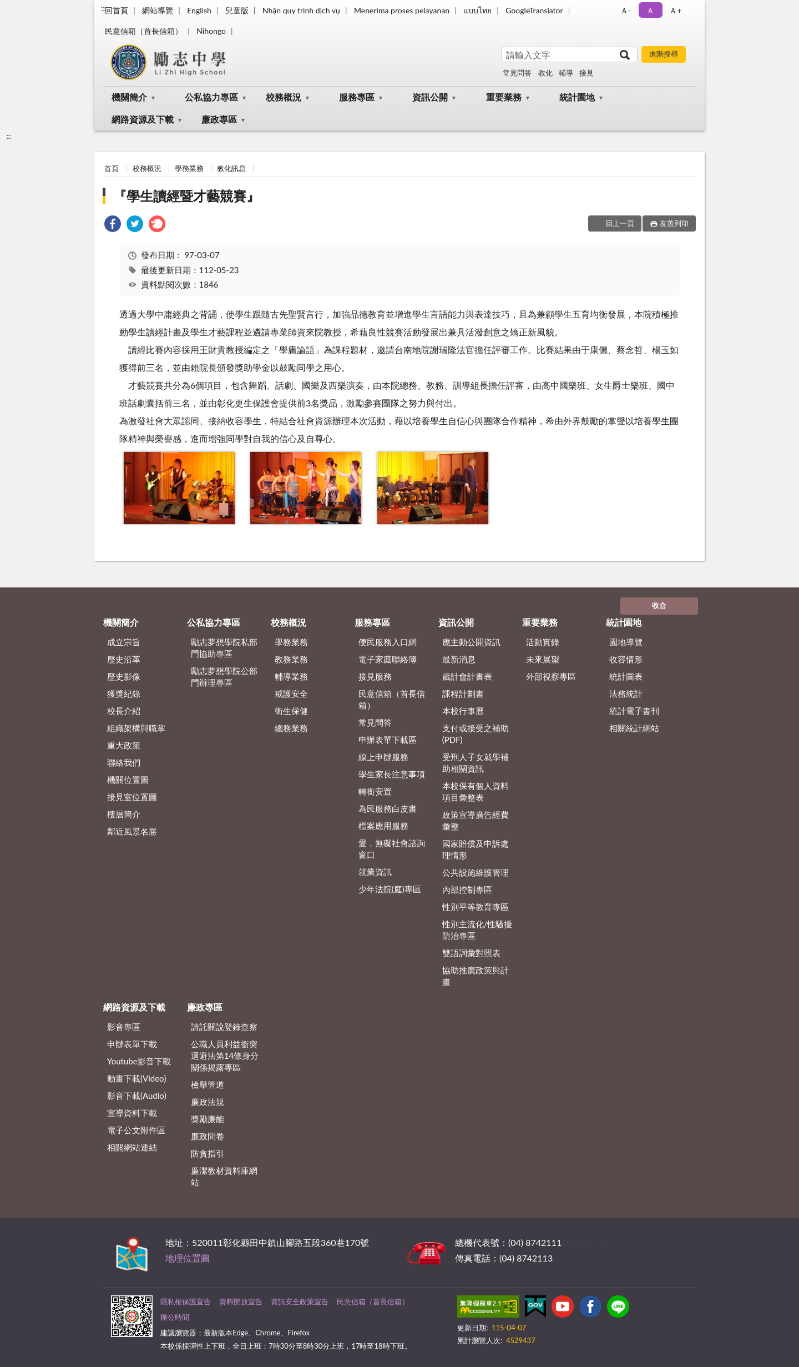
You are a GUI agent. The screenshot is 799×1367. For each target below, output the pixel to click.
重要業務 (504, 97)
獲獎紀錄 (123, 693)
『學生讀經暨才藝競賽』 (186, 196)
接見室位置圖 (132, 797)
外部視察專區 (551, 676)
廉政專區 (219, 119)
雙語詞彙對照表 (471, 953)
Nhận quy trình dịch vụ (301, 10)
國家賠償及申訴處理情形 (475, 849)
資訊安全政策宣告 (299, 1301)
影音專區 (123, 1027)
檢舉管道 (207, 1084)
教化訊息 (231, 168)
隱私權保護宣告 (185, 1301)
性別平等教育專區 (475, 907)
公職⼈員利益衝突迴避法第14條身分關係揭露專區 (225, 1055)
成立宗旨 (123, 642)
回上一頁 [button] (619, 223)
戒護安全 (291, 693)
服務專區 (357, 97)
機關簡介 (129, 97)
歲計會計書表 (467, 676)
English (199, 10)
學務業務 (189, 168)
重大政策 (123, 745)
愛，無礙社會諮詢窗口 (391, 849)
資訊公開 (430, 97)
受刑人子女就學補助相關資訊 (475, 762)
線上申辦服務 (383, 757)
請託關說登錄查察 (224, 1027)
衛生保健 (291, 711)
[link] (112, 225)
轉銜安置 (375, 791)
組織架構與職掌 (136, 728)
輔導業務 (291, 676)
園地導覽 (626, 642)
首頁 (111, 168)
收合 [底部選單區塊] (659, 605)
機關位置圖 (128, 780)
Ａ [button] (650, 10)
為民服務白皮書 (387, 808)
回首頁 (116, 10)
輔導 (566, 72)
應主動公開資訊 (471, 642)
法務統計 (626, 693)
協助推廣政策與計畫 (475, 976)
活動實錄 (542, 642)
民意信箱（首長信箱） (144, 31)
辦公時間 (174, 1317)
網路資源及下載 (143, 119)
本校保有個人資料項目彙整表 (475, 791)
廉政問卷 (207, 1136)
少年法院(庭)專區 (389, 889)
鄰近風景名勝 (132, 831)
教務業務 (291, 659)
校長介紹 (123, 711)
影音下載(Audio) (136, 1095)
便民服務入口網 (387, 642)
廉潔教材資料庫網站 (224, 1176)
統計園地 (577, 97)
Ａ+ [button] (675, 10)
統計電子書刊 (634, 711)
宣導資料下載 (132, 1113)
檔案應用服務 (383, 826)
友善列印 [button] (674, 223)
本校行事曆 (463, 711)
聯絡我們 (123, 762)
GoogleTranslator (534, 10)
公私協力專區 (211, 97)
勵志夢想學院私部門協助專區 (224, 648)
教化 (545, 72)
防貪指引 (207, 1153)
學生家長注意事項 (391, 774)
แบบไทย (477, 10)
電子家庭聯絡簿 (387, 659)
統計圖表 (626, 676)
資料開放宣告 (240, 1301)
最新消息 (459, 659)
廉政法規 (207, 1102)
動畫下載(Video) (136, 1078)
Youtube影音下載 (139, 1061)
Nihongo (211, 31)
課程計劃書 (463, 693)
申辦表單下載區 (387, 740)
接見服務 (375, 676)
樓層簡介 (123, 814)
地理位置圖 (187, 1258)
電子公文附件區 (136, 1130)
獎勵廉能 (207, 1119)
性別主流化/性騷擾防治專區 (477, 930)
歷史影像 (123, 676)
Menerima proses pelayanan (401, 10)
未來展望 (542, 659)
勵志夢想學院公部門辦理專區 (224, 676)
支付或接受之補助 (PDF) (475, 734)
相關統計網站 (634, 728)
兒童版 (237, 10)
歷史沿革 (123, 659)
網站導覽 (157, 10)
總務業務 (291, 728)
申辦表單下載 (132, 1044)
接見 (586, 72)
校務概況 (283, 97)
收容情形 (626, 659)
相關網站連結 (132, 1147)
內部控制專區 (467, 889)
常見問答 (517, 72)
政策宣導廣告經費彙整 (475, 820)
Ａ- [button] (625, 10)
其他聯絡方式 (590, 1242)
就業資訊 (375, 872)
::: (103, 8)
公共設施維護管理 (475, 872)
